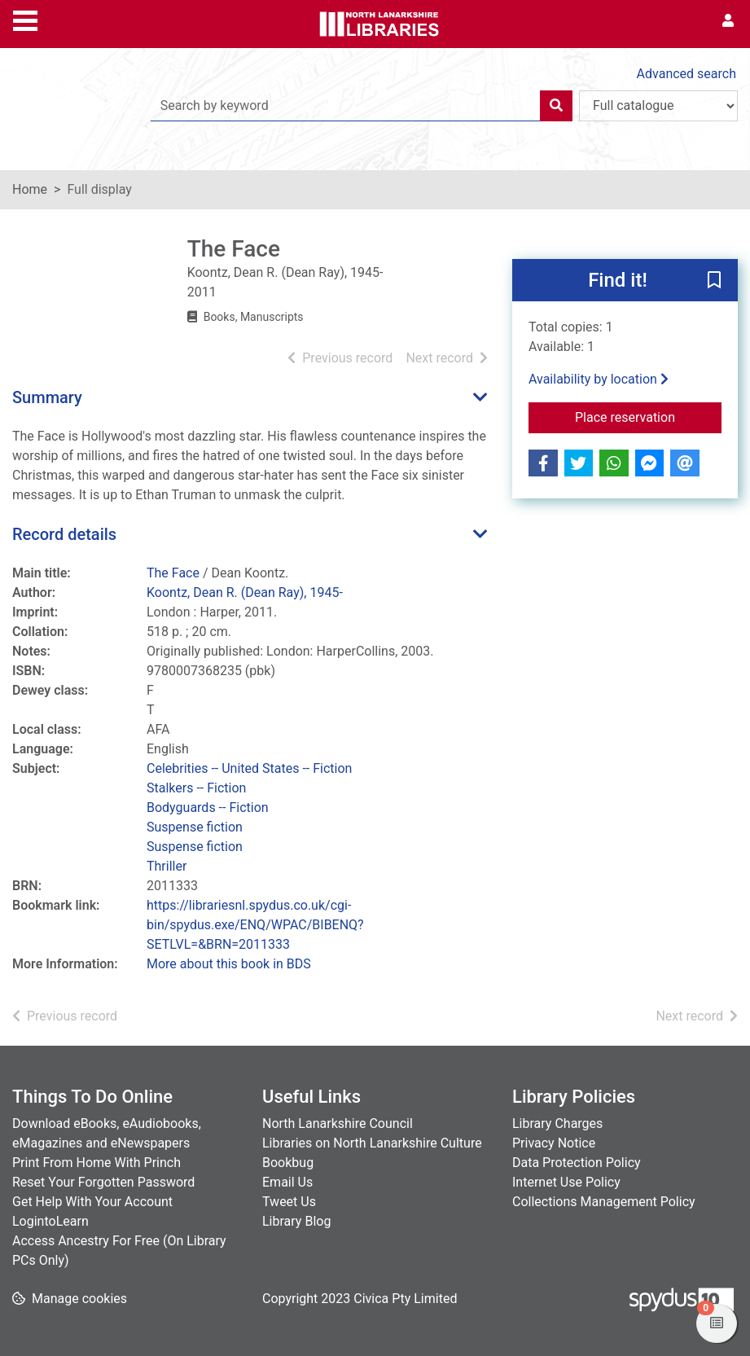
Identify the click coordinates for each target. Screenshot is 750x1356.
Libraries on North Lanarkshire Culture (372, 1143)
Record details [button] (64, 534)
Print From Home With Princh (96, 1162)
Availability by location (599, 379)
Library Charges (557, 1123)
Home (29, 189)
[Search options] (658, 105)
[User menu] (728, 21)
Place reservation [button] (648, 416)
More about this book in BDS (229, 964)
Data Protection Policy (576, 1162)
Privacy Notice (553, 1143)
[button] (714, 281)
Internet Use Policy (566, 1182)
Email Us (287, 1182)
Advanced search (686, 73)
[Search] (556, 105)
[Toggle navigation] (25, 19)
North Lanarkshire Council (337, 1123)
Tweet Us (289, 1201)
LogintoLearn (50, 1221)
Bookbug (288, 1162)
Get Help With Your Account (92, 1201)
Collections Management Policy (603, 1201)
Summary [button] (47, 397)
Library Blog (296, 1221)
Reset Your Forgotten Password (103, 1182)
